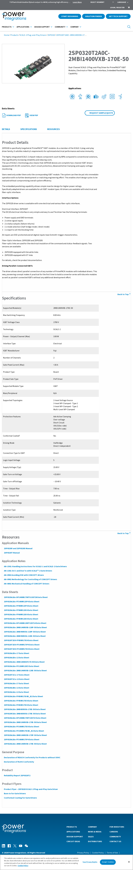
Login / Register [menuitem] (117, 7)
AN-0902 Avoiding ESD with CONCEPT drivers (24, 575)
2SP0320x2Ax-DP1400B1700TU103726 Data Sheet (26, 597)
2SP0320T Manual (12, 552)
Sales (91, 836)
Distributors (95, 841)
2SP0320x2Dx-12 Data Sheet (16, 657)
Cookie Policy (98, 852)
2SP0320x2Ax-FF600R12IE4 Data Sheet (21, 614)
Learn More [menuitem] (77, 2)
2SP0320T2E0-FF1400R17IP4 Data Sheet (21, 644)
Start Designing (69, 16)
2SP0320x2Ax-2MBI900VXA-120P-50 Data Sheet (25, 631)
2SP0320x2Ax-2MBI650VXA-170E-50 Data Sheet (25, 709)
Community (60, 26)
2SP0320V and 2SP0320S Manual (18, 548)
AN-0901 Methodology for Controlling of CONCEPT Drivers (30, 579)
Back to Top (124, 294)
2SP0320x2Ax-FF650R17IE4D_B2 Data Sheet (23, 696)
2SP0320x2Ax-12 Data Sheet (16, 692)
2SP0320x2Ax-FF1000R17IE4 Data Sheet (21, 726)
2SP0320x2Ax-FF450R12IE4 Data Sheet (21, 618)
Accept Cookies (108, 862)
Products (7, 26)
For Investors (117, 826)
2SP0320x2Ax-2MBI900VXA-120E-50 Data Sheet (25, 636)
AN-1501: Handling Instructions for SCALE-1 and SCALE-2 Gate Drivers (35, 566)
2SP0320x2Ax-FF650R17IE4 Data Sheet (21, 705)
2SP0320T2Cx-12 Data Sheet (16, 679)
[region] (66, 862)
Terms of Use (112, 852)
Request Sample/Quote (101, 113)
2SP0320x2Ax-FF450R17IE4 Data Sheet (21, 700)
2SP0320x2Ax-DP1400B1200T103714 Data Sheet (25, 623)
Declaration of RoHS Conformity (19, 761)
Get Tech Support (118, 16)
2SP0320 (51, 35)
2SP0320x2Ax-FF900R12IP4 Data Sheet (21, 606)
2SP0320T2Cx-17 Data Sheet (16, 674)
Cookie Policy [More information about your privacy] (23, 866)
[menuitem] (129, 7)
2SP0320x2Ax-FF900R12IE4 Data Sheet (21, 610)
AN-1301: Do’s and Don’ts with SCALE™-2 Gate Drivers (28, 570)
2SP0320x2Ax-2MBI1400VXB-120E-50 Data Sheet (25, 670)
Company (74, 26)
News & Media (94, 831)
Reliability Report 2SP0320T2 (17, 775)
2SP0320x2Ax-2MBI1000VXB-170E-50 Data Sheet (25, 722)
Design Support (42, 26)
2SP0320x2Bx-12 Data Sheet (16, 687)
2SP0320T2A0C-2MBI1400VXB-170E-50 (72, 35)
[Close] (129, 862)
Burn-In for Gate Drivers (15, 793)
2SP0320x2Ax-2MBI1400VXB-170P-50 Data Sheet (25, 735)
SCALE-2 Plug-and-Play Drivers (33, 35)
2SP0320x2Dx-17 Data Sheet (16, 653)
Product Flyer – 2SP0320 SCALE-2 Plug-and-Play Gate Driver (31, 789)
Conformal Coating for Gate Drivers (20, 797)
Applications (23, 26)
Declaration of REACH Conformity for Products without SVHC (32, 757)
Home (6, 35)
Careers (114, 831)
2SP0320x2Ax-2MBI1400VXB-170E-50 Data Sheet (25, 743)
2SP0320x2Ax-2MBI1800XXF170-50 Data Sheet (24, 662)
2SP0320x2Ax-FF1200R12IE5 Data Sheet (21, 666)
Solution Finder (93, 16)
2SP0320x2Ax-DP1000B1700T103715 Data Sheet (25, 718)
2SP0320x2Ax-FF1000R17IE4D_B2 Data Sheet (24, 731)
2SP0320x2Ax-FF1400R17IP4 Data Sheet (21, 739)
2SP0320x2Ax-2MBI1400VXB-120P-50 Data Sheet (25, 627)
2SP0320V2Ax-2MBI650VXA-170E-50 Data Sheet (25, 713)
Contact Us (115, 841)
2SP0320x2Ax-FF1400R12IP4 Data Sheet (21, 601)
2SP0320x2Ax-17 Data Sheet (16, 683)
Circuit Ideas (73, 841)
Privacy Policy (83, 852)
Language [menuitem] (121, 2)
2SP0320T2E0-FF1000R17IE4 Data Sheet (21, 649)
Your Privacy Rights (90, 862)
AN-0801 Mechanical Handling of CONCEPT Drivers (26, 583)
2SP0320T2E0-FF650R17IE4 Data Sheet (21, 640)
